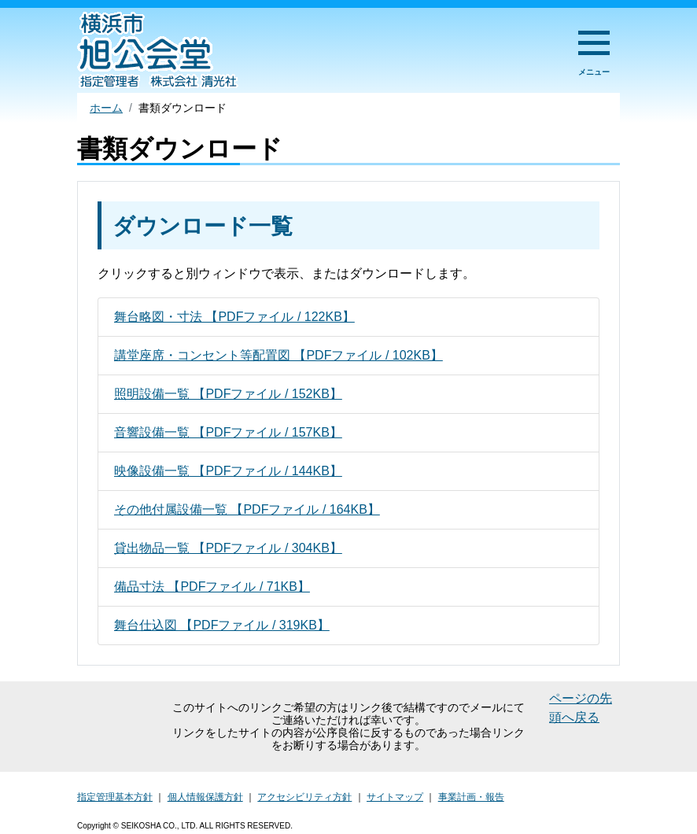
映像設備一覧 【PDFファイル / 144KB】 (228, 471)
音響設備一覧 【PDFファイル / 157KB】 (228, 432)
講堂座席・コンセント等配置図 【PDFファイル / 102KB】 (278, 355)
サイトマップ (395, 797)
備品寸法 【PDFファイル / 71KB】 (212, 586)
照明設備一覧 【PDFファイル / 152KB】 (228, 393)
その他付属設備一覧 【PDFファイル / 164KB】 (247, 509)
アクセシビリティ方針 (304, 797)
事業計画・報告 (471, 797)
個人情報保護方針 (205, 797)
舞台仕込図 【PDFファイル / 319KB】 (222, 625)
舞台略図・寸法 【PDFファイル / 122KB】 (234, 316)
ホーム (106, 107)
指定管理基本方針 (115, 797)
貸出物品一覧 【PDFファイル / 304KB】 (228, 548)
